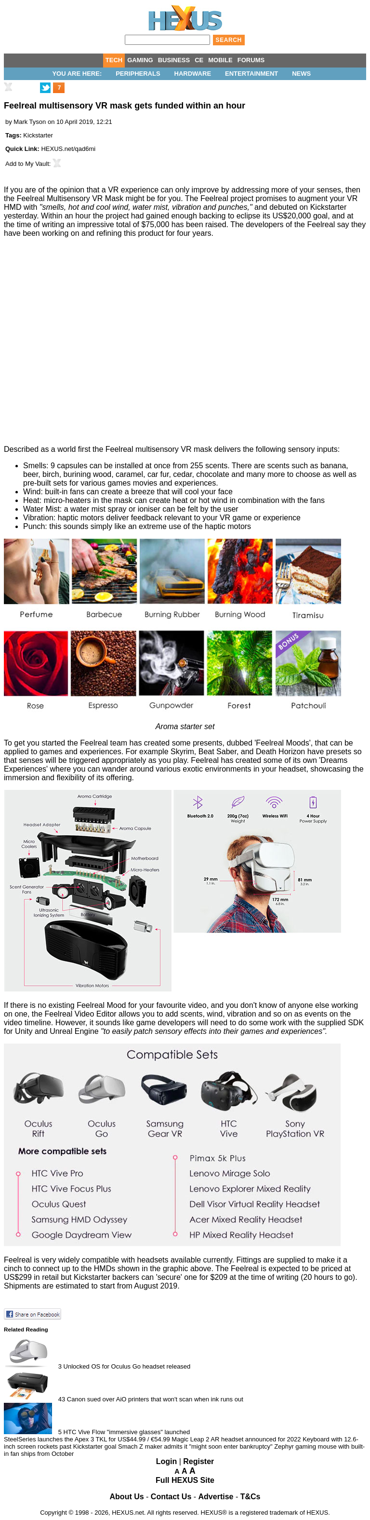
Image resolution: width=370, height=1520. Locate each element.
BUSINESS (174, 60)
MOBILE (220, 60)
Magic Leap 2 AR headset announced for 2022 (236, 1439)
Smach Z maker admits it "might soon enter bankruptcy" (195, 1446)
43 (61, 1399)
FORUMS (251, 60)
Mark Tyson (29, 121)
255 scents (208, 465)
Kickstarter (38, 135)
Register (198, 1461)
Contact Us (171, 1497)
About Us (127, 1497)
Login (166, 1461)
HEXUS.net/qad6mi (68, 148)
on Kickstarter (322, 207)
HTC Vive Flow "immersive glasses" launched (127, 1432)
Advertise (216, 1497)
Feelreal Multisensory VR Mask (70, 198)
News (301, 73)
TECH (114, 60)
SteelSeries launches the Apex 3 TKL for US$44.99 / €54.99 (87, 1439)
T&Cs (250, 1497)
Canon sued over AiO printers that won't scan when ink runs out (155, 1399)
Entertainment (251, 73)
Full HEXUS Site (185, 1480)
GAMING (140, 60)
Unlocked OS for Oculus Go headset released (127, 1366)
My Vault (37, 163)
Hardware (192, 73)
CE (199, 60)
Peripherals (138, 73)
